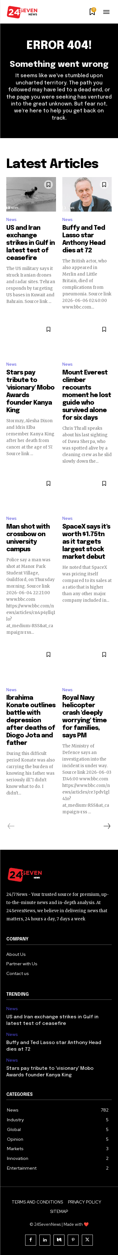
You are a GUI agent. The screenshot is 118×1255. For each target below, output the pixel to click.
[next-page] (107, 826)
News (11, 219)
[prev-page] (11, 826)
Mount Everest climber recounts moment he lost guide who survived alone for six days (86, 395)
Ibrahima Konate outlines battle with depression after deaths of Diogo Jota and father (30, 720)
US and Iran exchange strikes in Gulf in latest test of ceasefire (30, 243)
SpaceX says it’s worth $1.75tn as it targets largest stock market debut (86, 542)
